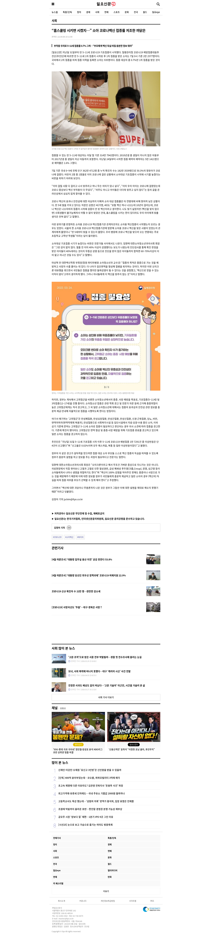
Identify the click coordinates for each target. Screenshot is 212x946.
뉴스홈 (55, 12)
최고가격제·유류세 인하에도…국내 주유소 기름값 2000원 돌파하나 (91, 793)
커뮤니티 (82, 900)
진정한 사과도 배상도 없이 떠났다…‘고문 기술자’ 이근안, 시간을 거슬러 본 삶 (106, 685)
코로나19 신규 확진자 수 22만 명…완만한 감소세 (76, 591)
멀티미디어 (112, 870)
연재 (55, 876)
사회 (97, 12)
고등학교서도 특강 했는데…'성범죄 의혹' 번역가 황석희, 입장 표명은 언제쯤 (96, 801)
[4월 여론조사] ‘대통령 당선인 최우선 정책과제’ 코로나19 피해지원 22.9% (89, 575)
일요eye (156, 12)
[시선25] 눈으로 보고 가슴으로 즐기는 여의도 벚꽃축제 (85, 824)
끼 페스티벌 (58, 883)
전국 (136, 12)
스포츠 (117, 12)
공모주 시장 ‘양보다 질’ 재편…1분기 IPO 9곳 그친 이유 (85, 816)
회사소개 (61, 900)
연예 (106, 12)
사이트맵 (132, 900)
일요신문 (106, 4)
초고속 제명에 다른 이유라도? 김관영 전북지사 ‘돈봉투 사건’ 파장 (90, 785)
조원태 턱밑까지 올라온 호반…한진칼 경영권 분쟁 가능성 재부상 (90, 809)
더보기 (106, 891)
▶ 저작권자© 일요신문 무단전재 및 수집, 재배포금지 (78, 513)
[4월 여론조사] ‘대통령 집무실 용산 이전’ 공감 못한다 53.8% (82, 559)
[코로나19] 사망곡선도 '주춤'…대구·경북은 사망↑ (77, 607)
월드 (145, 12)
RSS (152, 900)
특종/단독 (67, 12)
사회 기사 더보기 (106, 697)
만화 (110, 876)
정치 (79, 12)
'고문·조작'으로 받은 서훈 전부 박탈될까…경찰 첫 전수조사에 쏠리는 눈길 (105, 657)
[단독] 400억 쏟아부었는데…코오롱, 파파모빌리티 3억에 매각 (89, 777)
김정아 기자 (59, 527)
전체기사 (57, 837)
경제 (88, 12)
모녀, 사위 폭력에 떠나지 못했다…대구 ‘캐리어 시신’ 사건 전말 (99, 671)
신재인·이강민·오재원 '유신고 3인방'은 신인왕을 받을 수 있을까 (89, 769)
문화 (127, 12)
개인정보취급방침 (108, 900)
